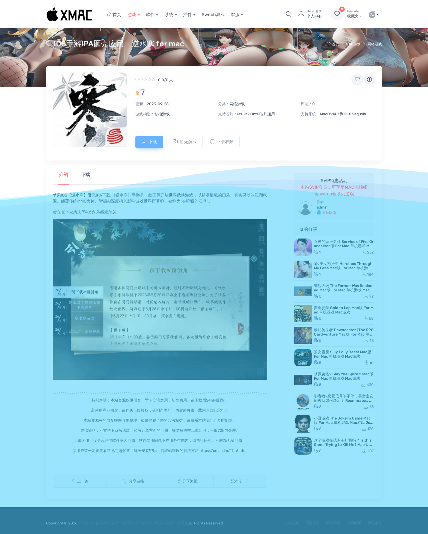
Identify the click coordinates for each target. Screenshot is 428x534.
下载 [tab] (85, 174)
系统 (169, 14)
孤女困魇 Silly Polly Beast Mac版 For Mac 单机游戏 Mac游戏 (342, 354)
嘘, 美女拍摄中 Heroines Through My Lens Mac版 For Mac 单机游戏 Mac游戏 (343, 268)
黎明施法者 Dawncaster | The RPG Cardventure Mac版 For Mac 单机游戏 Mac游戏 (344, 334)
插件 (187, 14)
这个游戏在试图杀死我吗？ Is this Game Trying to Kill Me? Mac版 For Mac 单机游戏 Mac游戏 (344, 444)
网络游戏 (375, 44)
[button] (288, 14)
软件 (150, 14)
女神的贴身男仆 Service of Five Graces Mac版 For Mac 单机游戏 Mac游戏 (344, 246)
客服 (235, 14)
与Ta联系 (326, 212)
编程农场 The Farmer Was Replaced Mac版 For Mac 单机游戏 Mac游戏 (344, 290)
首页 (114, 14)
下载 (149, 141)
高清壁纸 (312, 523)
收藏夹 (354, 14)
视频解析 (354, 523)
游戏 (131, 14)
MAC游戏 (353, 44)
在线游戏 (292, 523)
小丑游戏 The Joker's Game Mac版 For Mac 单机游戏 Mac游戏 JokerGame (343, 422)
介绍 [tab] (63, 174)
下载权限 (221, 141)
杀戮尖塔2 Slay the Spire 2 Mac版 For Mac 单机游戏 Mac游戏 (343, 376)
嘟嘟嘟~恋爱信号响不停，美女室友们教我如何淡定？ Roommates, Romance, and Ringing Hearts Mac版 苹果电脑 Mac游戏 (344, 403)
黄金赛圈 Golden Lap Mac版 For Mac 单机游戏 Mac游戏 (343, 310)
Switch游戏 (213, 14)
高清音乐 (333, 523)
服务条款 (375, 523)
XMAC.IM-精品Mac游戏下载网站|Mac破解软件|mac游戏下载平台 (133, 523)
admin (322, 207)
